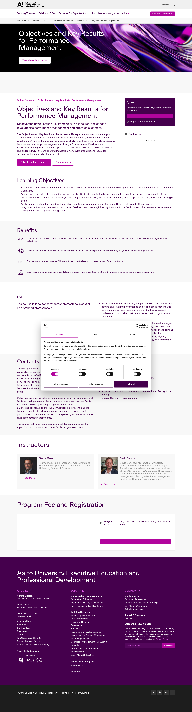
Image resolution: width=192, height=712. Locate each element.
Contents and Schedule (62, 21)
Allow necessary (61, 384)
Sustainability (77, 651)
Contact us (62, 162)
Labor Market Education (82, 655)
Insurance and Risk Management (86, 632)
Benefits (36, 21)
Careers (20, 634)
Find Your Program (162, 13)
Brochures (76, 671)
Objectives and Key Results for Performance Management (70, 100)
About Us (21, 624)
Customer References (135, 599)
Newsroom (22, 631)
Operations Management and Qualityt (89, 642)
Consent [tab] (59, 334)
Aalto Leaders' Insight (103, 13)
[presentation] (119, 530)
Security (75, 645)
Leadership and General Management (89, 635)
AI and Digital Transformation (84, 615)
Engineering (77, 625)
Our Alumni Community (136, 606)
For (45, 21)
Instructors (82, 21)
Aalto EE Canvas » (135, 615)
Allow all (131, 384)
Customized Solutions (81, 599)
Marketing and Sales (80, 638)
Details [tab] (96, 334)
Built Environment (79, 619)
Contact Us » (24, 621)
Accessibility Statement (28, 651)
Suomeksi (164, 4)
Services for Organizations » (86, 596)
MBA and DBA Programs (82, 661)
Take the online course (34, 60)
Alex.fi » (128, 619)
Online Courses (25, 100)
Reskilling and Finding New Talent (87, 606)
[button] (27, 478)
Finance (74, 628)
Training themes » (80, 612)
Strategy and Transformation (84, 648)
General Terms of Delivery (29, 641)
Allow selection (96, 384)
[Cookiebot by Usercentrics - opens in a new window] (137, 326)
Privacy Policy (83, 693)
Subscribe (168, 646)
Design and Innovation (81, 622)
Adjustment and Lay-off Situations (87, 602)
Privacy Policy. (162, 639)
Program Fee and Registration (105, 21)
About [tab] (132, 334)
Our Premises (23, 628)
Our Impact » (132, 596)
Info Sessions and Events (29, 638)
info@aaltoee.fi (24, 616)
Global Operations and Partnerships (141, 602)
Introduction (23, 21)
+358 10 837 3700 (29, 613)
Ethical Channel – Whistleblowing (33, 644)
